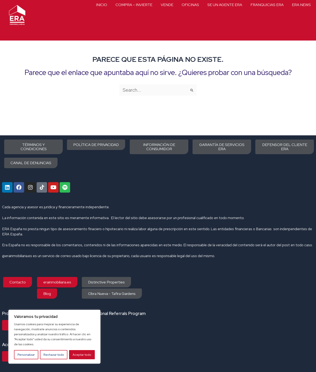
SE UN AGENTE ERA (224, 4)
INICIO (101, 4)
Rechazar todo (54, 355)
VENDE (167, 4)
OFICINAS (190, 4)
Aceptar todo (82, 355)
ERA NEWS (301, 4)
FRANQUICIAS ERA (267, 4)
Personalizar (26, 355)
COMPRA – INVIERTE (134, 4)
